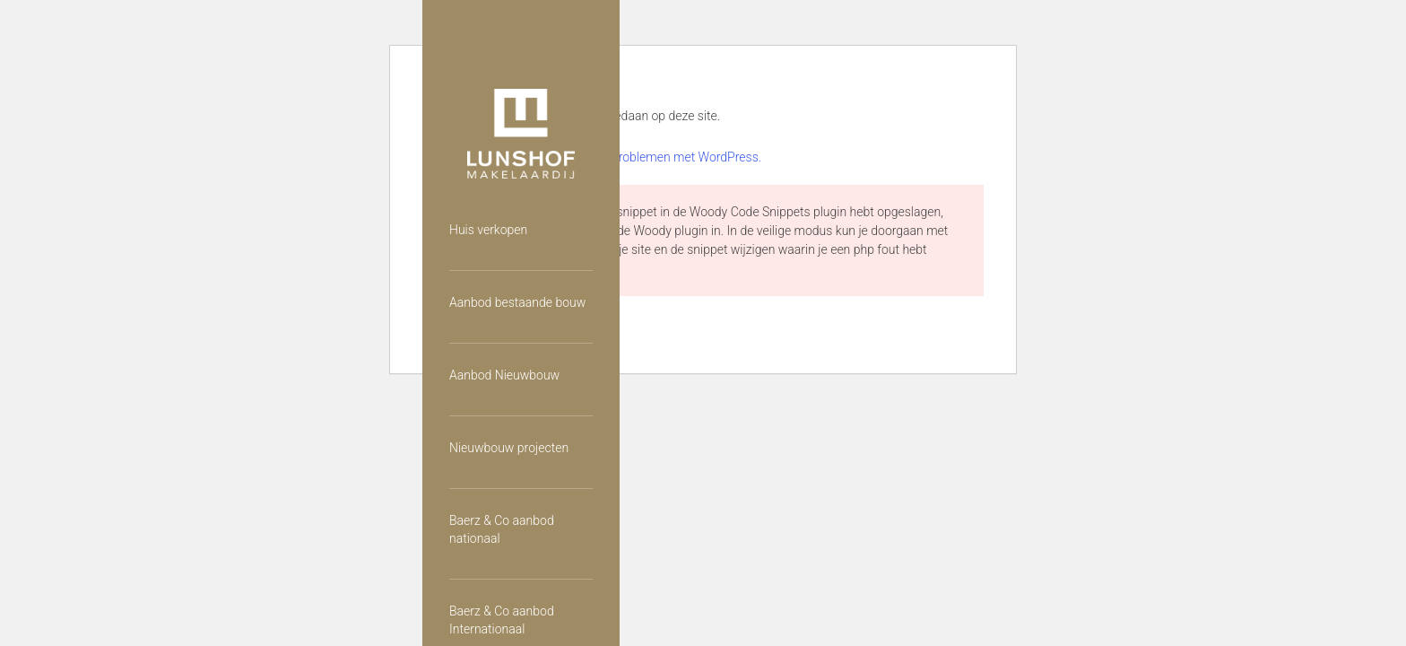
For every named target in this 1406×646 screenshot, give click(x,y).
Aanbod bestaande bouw (517, 302)
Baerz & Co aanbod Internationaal (501, 620)
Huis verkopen (488, 230)
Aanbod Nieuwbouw (504, 375)
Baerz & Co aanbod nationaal (501, 529)
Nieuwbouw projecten (508, 448)
